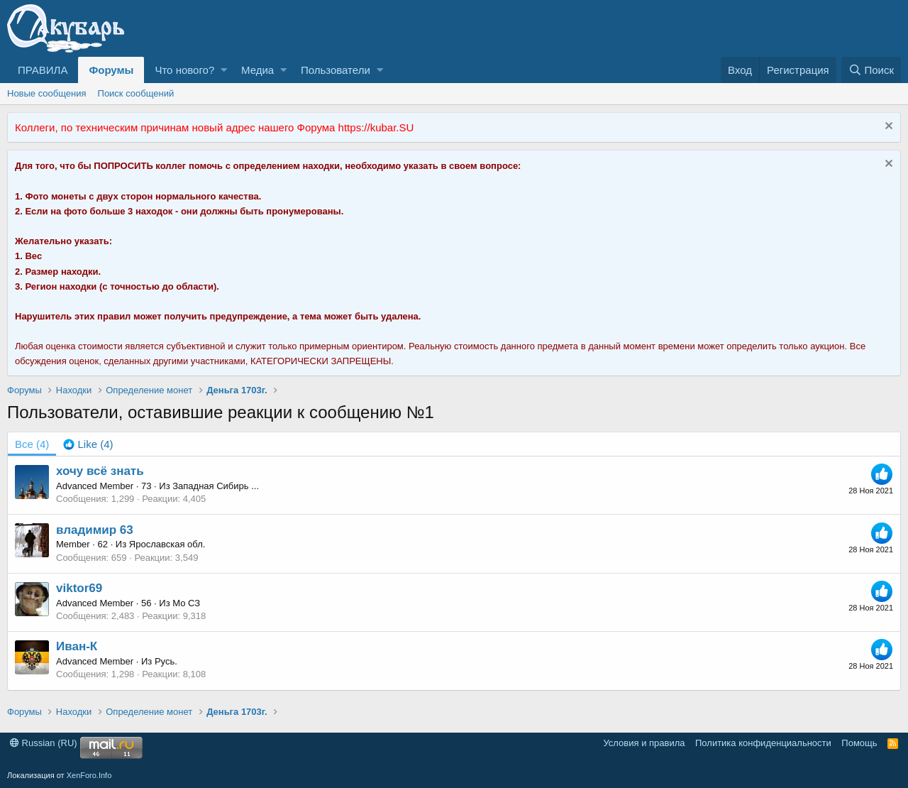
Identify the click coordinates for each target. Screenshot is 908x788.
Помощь (859, 743)
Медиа (257, 70)
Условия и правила (644, 743)
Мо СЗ (186, 603)
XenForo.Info (89, 775)
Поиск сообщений (136, 93)
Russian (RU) (43, 743)
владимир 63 (94, 530)
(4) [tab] (32, 444)
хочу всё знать (100, 471)
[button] (224, 70)
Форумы (111, 70)
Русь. (166, 661)
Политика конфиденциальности (763, 743)
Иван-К (76, 646)
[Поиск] (871, 70)
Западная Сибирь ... (215, 486)
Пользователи (335, 70)
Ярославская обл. (167, 544)
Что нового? (184, 70)
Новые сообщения (47, 93)
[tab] (88, 444)
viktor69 (79, 588)
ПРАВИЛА (42, 70)
